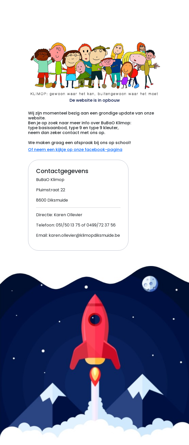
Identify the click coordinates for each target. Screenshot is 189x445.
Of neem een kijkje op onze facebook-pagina (75, 150)
